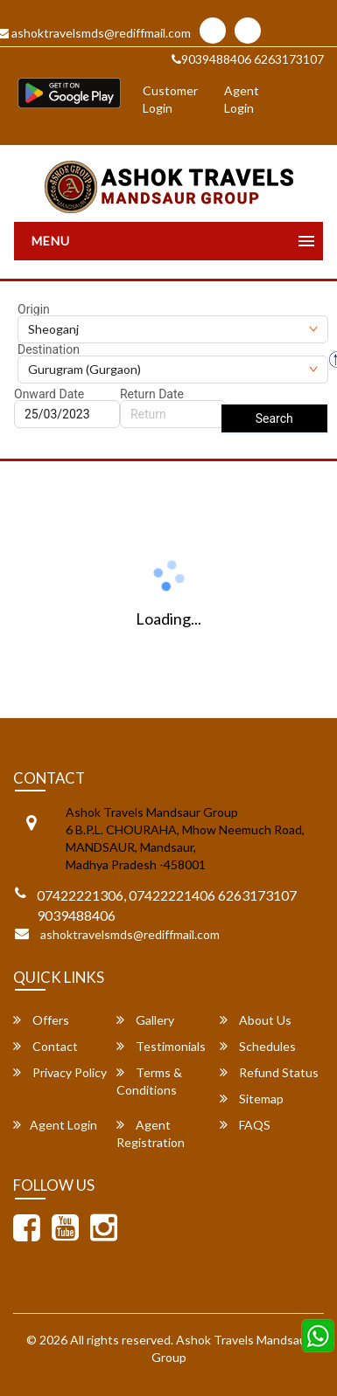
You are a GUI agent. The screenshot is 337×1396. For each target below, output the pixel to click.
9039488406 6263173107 (248, 59)
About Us (255, 1019)
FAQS (245, 1124)
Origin (34, 309)
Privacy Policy (60, 1072)
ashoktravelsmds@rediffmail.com (130, 934)
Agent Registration (150, 1133)
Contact (45, 1046)
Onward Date (49, 394)
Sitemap (252, 1098)
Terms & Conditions (149, 1081)
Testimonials (161, 1046)
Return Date (152, 394)
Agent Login (241, 99)
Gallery (145, 1019)
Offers (41, 1019)
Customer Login (170, 99)
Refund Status (269, 1072)
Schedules (258, 1046)
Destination (49, 349)
